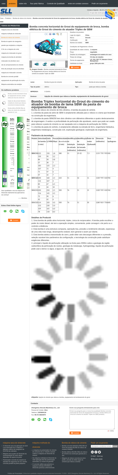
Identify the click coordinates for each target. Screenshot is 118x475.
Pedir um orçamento (100, 3)
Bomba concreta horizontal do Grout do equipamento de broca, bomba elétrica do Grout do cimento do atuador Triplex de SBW (49, 71)
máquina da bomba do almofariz (11, 57)
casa (3, 3)
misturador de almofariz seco (10, 61)
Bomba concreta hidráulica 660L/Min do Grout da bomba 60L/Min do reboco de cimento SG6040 (74, 447)
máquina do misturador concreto (11, 72)
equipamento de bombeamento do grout (77, 397)
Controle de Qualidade (56, 3)
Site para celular (97, 459)
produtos (12, 3)
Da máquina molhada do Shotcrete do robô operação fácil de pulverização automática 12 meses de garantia (44, 459)
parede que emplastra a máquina (11, 45)
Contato (76, 67)
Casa (1, 18)
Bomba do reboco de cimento (22, 18)
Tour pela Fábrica (37, 3)
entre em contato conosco (78, 3)
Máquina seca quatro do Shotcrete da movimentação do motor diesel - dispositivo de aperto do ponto (15, 455)
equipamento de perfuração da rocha (13, 80)
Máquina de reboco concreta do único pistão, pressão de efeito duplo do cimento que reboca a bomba (74, 459)
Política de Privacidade (15, 473)
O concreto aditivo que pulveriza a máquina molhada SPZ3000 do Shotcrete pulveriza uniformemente (43, 466)
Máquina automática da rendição (11, 84)
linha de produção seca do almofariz (12, 69)
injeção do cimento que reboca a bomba (51, 397)
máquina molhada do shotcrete (11, 34)
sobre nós (23, 3)
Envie (115, 446)
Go (116, 13)
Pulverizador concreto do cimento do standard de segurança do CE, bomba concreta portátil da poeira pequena (15, 461)
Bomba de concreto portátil (9, 76)
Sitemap (100, 456)
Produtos (8, 18)
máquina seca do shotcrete (9, 30)
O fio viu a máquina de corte (10, 49)
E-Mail (93, 456)
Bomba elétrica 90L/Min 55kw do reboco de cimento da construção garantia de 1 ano (16, 110)
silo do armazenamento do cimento (12, 65)
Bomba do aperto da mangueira (11, 41)
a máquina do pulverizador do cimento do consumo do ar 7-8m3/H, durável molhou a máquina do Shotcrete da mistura (44, 452)
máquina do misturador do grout (11, 53)
